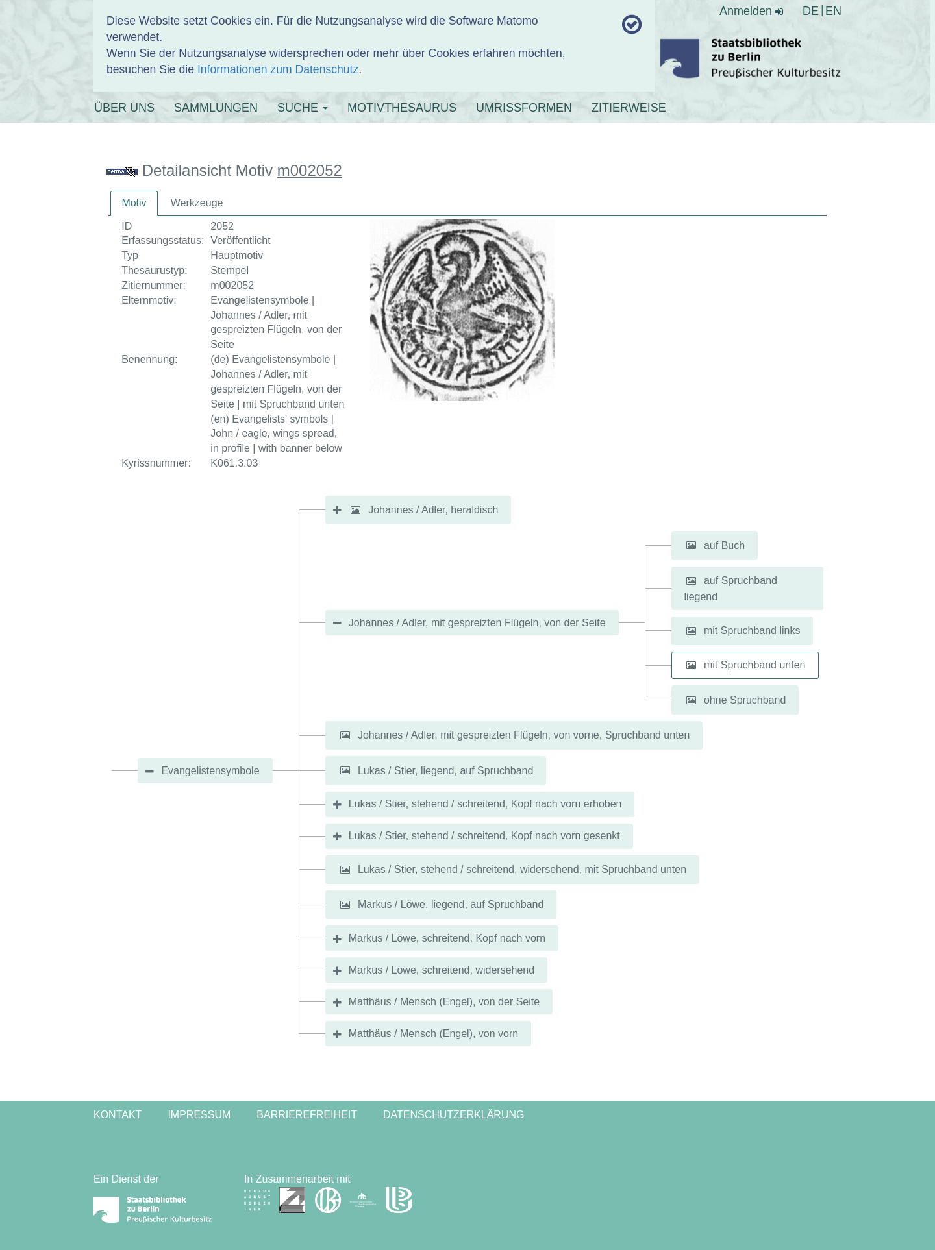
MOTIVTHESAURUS (401, 107)
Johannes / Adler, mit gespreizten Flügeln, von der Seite (477, 622)
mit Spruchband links (752, 630)
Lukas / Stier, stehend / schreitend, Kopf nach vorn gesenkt (484, 835)
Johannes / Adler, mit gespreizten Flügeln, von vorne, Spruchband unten (524, 735)
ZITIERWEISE (629, 107)
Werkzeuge (197, 202)
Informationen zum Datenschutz (277, 69)
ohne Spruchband (745, 699)
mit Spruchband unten (755, 664)
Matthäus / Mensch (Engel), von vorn (433, 1033)
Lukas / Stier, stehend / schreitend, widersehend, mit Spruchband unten (522, 869)
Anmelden (751, 11)
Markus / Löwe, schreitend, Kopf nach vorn (447, 938)
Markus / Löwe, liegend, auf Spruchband (450, 904)
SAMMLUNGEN (216, 107)
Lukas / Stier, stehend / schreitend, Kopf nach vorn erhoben (485, 803)
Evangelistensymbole (210, 770)
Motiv (133, 202)
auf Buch (724, 544)
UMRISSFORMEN (524, 107)
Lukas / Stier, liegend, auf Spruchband (445, 770)
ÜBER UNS (124, 107)
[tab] (133, 203)
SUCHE (302, 107)
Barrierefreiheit (306, 1114)
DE (811, 11)
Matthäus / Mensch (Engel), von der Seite (444, 1001)
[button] (355, 510)
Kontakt (118, 1114)
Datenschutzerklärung (454, 1114)
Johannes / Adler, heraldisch (433, 509)
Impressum (199, 1114)
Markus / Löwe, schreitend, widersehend (441, 969)
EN (833, 11)
